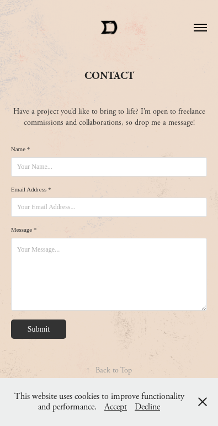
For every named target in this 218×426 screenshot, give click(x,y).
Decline (147, 407)
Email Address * (31, 189)
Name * (20, 149)
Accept (115, 407)
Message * (24, 229)
